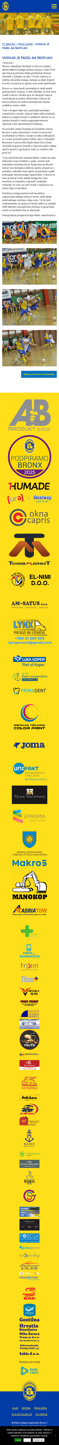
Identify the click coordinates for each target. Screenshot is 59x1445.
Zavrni (27, 1440)
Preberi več (38, 1440)
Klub (15, 1408)
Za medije (41, 1414)
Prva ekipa (40, 1408)
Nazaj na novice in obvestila (39, 374)
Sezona (26, 1408)
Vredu (18, 1440)
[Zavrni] (55, 1435)
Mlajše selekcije (22, 1414)
